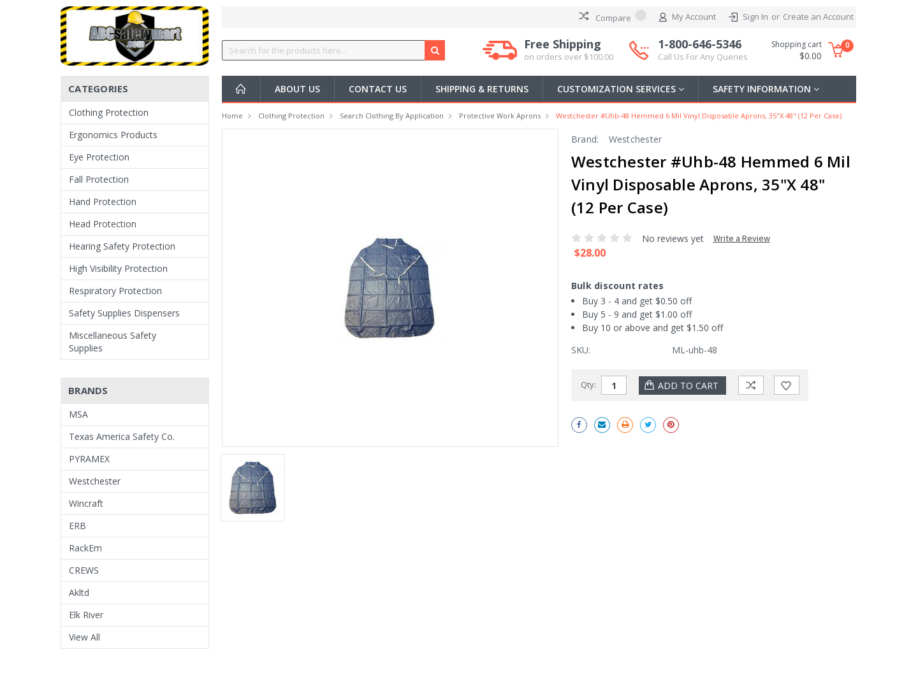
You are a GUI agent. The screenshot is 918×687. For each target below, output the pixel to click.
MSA (78, 414)
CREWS (84, 570)
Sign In (755, 16)
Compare (612, 17)
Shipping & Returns (481, 89)
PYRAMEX (89, 459)
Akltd (79, 592)
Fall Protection (99, 179)
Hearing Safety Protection (122, 246)
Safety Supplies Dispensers (124, 313)
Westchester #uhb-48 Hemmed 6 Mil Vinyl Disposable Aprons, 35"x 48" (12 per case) (698, 115)
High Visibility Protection (118, 268)
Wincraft (86, 503)
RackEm (85, 548)
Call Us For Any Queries (703, 56)
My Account (687, 17)
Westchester (94, 481)
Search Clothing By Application (392, 115)
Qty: (588, 384)
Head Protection (102, 224)
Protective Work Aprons (500, 115)
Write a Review (741, 238)
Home (232, 115)
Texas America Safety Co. (122, 436)
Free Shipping (568, 50)
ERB (77, 526)
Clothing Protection (109, 112)
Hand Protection (102, 201)
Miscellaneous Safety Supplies (112, 341)
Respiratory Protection (115, 291)
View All (84, 637)
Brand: (585, 139)
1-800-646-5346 (703, 50)
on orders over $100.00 (568, 56)
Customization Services (620, 89)
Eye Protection (99, 157)
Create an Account (818, 16)
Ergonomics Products (113, 135)
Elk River (86, 615)
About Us (297, 89)
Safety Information (766, 89)
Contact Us (378, 89)
